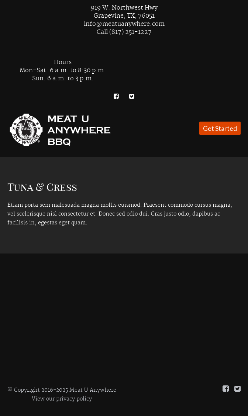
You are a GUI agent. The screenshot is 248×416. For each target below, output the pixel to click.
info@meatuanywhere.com (124, 24)
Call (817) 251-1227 (124, 32)
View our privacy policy (62, 399)
